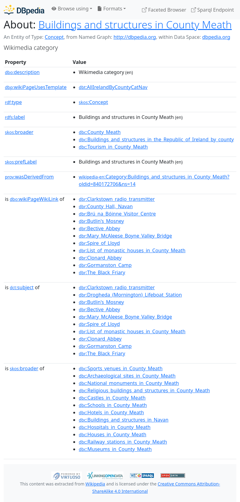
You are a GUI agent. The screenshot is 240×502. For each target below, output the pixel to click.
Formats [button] (109, 8)
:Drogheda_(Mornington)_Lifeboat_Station (130, 294)
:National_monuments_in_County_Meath (129, 383)
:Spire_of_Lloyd (99, 243)
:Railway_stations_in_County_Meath (123, 441)
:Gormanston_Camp (105, 265)
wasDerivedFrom (29, 176)
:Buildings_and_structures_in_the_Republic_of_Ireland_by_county (156, 139)
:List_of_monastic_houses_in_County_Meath (132, 250)
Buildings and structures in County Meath (135, 24)
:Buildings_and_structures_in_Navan (124, 419)
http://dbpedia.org (135, 37)
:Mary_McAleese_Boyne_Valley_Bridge (125, 235)
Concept (54, 37)
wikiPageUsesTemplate (36, 87)
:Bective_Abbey (99, 228)
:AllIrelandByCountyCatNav (113, 87)
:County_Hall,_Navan (106, 206)
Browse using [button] (70, 8)
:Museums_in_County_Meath (115, 449)
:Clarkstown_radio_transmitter (117, 199)
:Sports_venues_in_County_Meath (120, 368)
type (13, 102)
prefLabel (21, 161)
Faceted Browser (164, 9)
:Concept (93, 102)
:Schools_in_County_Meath (113, 405)
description (22, 72)
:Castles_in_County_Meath (112, 397)
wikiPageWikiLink (34, 199)
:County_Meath (100, 132)
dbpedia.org (216, 37)
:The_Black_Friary (102, 272)
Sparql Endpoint (212, 9)
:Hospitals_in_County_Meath (115, 427)
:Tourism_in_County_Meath (113, 146)
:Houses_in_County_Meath (112, 434)
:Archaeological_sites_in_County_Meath (127, 375)
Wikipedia (95, 484)
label (15, 117)
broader (19, 132)
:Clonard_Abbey (100, 257)
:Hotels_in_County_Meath (111, 412)
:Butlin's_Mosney (101, 221)
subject (22, 287)
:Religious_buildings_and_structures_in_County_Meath (144, 390)
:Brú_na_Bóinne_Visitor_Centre (117, 213)
